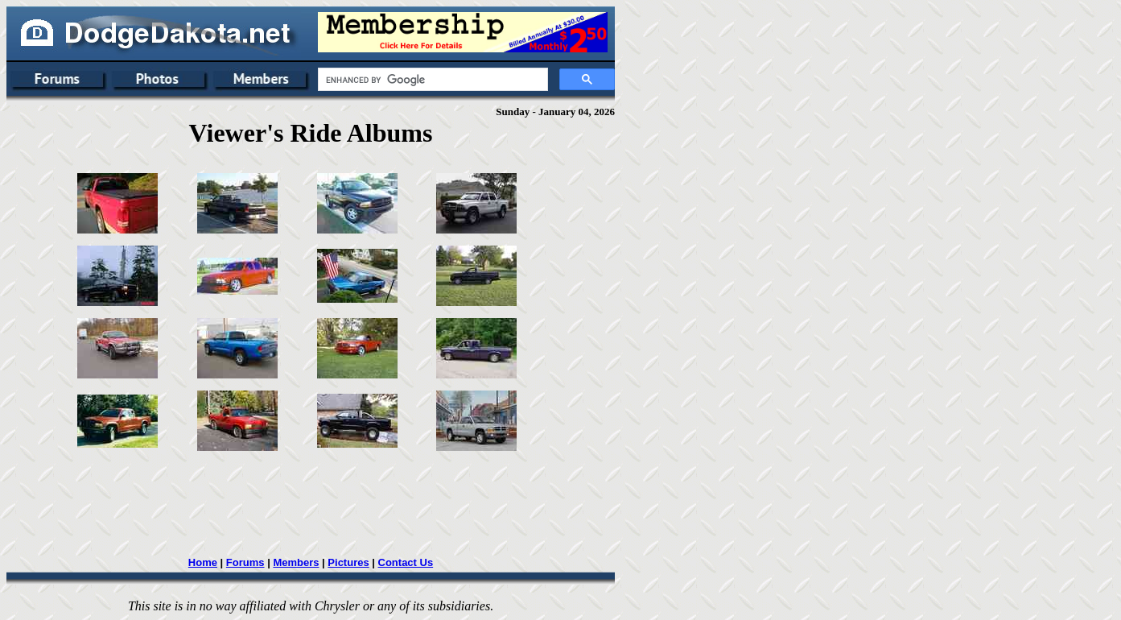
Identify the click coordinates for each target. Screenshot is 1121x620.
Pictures (348, 562)
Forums (245, 562)
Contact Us (406, 562)
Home (202, 562)
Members (296, 562)
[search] (431, 79)
